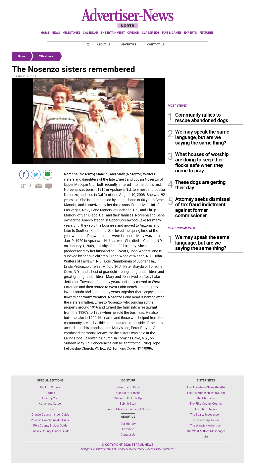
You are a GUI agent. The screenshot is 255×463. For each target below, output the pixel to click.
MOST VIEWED (177, 105)
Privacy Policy (135, 449)
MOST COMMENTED (181, 228)
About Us (103, 44)
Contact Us (155, 44)
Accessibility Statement (160, 449)
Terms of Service (115, 449)
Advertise (128, 44)
